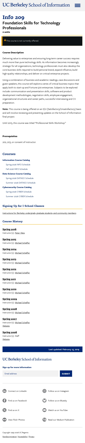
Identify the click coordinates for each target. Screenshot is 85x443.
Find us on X (13, 410)
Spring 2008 (10, 309)
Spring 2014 (9, 249)
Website (6, 325)
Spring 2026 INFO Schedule (18, 164)
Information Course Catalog (16, 160)
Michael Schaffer (22, 242)
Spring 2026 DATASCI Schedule (20, 178)
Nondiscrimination (10, 436)
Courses (9, 154)
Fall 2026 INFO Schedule (17, 169)
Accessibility (22, 436)
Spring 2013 (9, 259)
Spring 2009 (10, 299)
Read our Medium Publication (61, 419)
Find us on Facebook (17, 400)
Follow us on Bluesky (57, 400)
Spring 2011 (9, 279)
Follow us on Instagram (58, 390)
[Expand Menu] (77, 5)
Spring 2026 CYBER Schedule (19, 191)
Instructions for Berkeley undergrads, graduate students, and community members (39, 213)
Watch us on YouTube (58, 410)
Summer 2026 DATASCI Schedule (20, 182)
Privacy (31, 436)
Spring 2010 (9, 289)
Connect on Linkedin (17, 390)
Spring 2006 (10, 332)
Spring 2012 (9, 269)
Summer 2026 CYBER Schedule (20, 196)
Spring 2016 (9, 229)
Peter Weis (20, 232)
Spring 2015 (9, 239)
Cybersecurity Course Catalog (17, 187)
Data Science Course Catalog (17, 173)
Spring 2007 (10, 319)
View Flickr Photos (16, 419)
